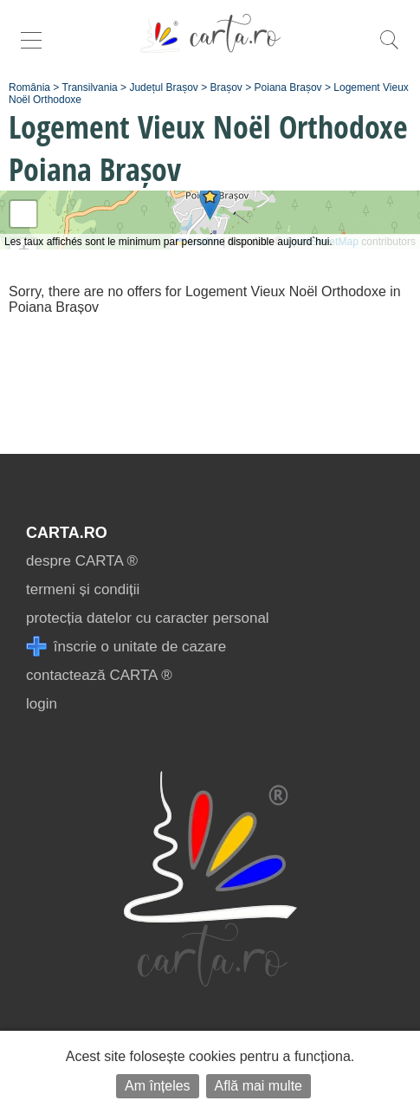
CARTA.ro (66, 532)
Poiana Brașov (288, 87)
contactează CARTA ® (99, 675)
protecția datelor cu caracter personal (147, 618)
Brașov (226, 87)
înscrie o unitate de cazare (126, 646)
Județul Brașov (163, 87)
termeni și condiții (82, 589)
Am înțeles (158, 1085)
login (41, 704)
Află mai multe (258, 1085)
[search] (389, 49)
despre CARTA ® (82, 561)
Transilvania (90, 87)
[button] (210, 202)
